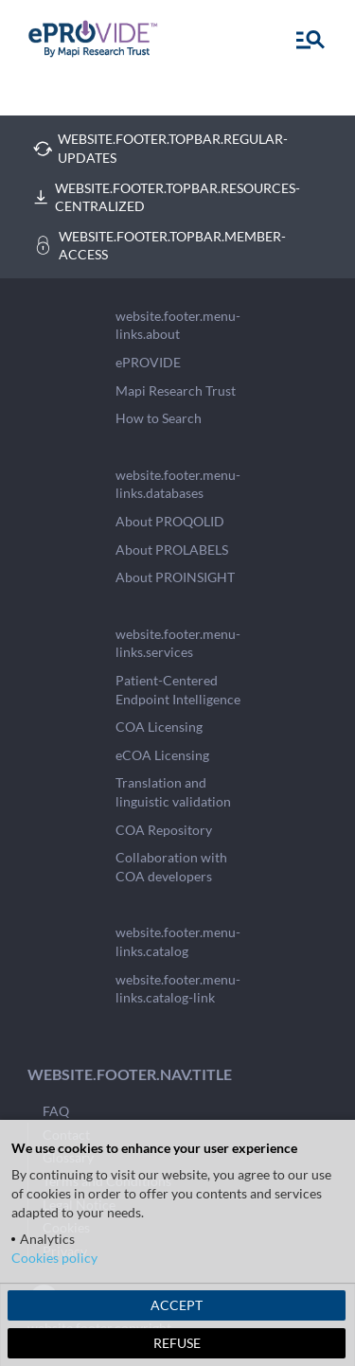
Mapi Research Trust (175, 390)
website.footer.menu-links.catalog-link (177, 988)
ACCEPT (177, 1305)
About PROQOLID (169, 521)
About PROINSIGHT (175, 577)
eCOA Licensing (162, 755)
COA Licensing (159, 726)
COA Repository (163, 830)
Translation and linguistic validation (173, 791)
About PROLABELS (171, 549)
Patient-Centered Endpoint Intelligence (177, 689)
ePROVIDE (148, 362)
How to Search (158, 418)
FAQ (56, 1111)
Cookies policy (54, 1258)
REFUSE (177, 1343)
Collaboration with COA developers (171, 866)
